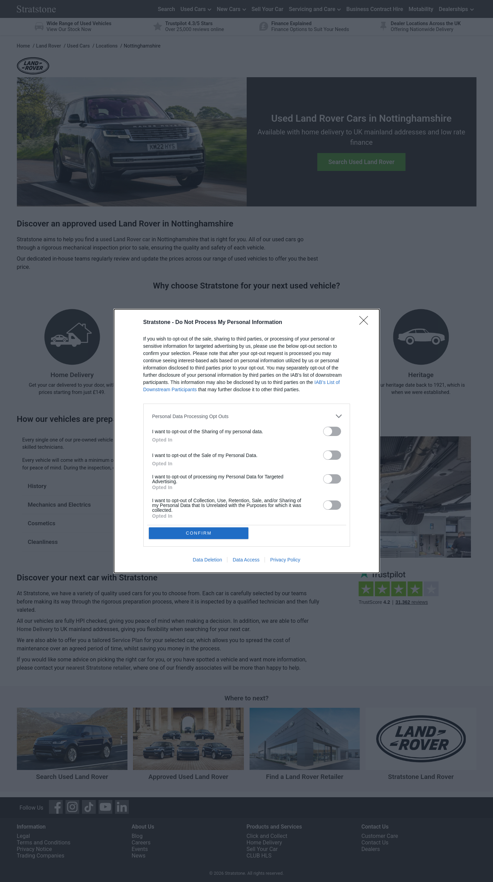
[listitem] (246, 416)
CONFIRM (199, 533)
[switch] (332, 431)
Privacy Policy (285, 560)
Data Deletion (207, 560)
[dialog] (246, 441)
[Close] (365, 322)
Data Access (246, 560)
